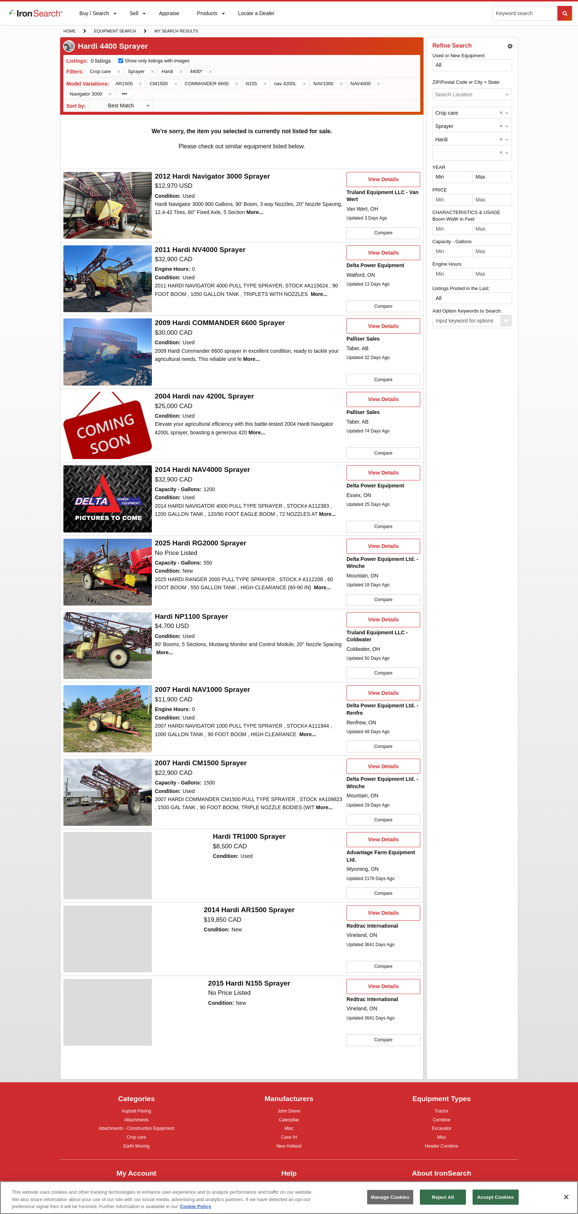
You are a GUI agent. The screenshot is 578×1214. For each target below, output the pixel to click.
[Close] (566, 1197)
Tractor (442, 1111)
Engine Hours (447, 264)
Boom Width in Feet (453, 219)
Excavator (441, 1128)
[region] (289, 1197)
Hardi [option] (441, 139)
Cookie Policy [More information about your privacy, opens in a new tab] (195, 1206)
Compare (383, 232)
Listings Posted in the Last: (461, 288)
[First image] (107, 205)
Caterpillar (289, 1119)
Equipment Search (115, 32)
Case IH (289, 1138)
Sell (133, 15)
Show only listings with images (157, 60)
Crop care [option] (446, 113)
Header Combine (442, 1147)
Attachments (136, 1119)
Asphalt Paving (136, 1112)
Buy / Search (94, 17)
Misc (289, 1128)
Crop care (136, 1138)
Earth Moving (136, 1147)
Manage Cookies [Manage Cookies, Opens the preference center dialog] (390, 1197)
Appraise (169, 15)
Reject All (443, 1197)
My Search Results (176, 32)
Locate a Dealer (256, 17)
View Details (383, 181)
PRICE (439, 189)
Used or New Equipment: (459, 55)
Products (206, 15)
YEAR (438, 167)
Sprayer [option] (444, 126)
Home (69, 30)
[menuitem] (35, 13)
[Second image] (107, 352)
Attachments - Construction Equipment (136, 1129)
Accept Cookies (495, 1197)
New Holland (289, 1147)
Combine (441, 1119)
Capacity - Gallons (451, 241)
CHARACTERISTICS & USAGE (466, 212)
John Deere (289, 1112)
